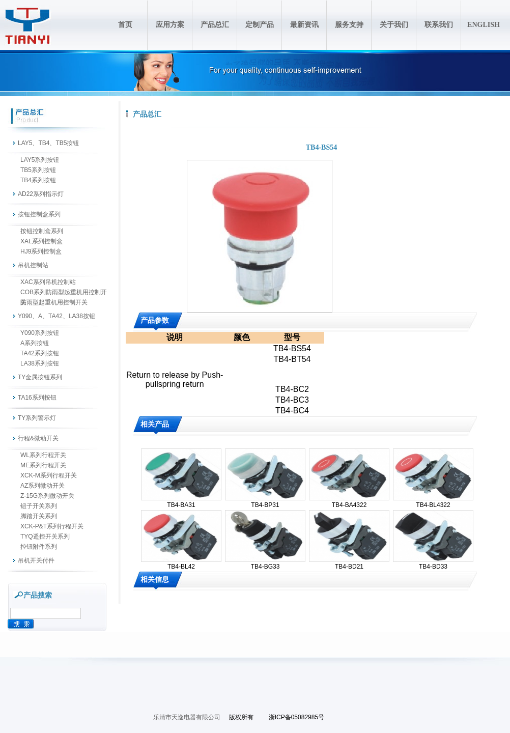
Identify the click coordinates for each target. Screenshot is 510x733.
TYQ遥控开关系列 (45, 536)
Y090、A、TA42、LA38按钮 (56, 316)
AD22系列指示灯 (41, 194)
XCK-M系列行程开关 (48, 475)
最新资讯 (304, 25)
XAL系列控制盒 (41, 241)
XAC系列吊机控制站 (48, 282)
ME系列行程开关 (43, 465)
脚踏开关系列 (38, 516)
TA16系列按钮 (37, 397)
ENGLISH (483, 25)
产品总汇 (215, 25)
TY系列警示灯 (37, 417)
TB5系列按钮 (38, 170)
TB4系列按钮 (38, 180)
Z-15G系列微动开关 (47, 495)
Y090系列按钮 (39, 332)
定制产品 (259, 25)
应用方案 (170, 25)
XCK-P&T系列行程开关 (51, 526)
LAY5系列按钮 (39, 159)
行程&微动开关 (38, 438)
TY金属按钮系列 (40, 377)
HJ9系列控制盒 (41, 251)
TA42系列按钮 (39, 353)
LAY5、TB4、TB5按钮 (48, 143)
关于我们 (394, 25)
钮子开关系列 (38, 506)
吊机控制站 (33, 265)
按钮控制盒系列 (39, 214)
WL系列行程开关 (43, 455)
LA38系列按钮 (39, 363)
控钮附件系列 (38, 546)
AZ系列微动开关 (42, 485)
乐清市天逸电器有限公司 (186, 717)
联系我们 (438, 25)
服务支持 (349, 25)
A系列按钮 (34, 343)
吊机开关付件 (36, 560)
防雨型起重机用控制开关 (54, 302)
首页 (125, 25)
